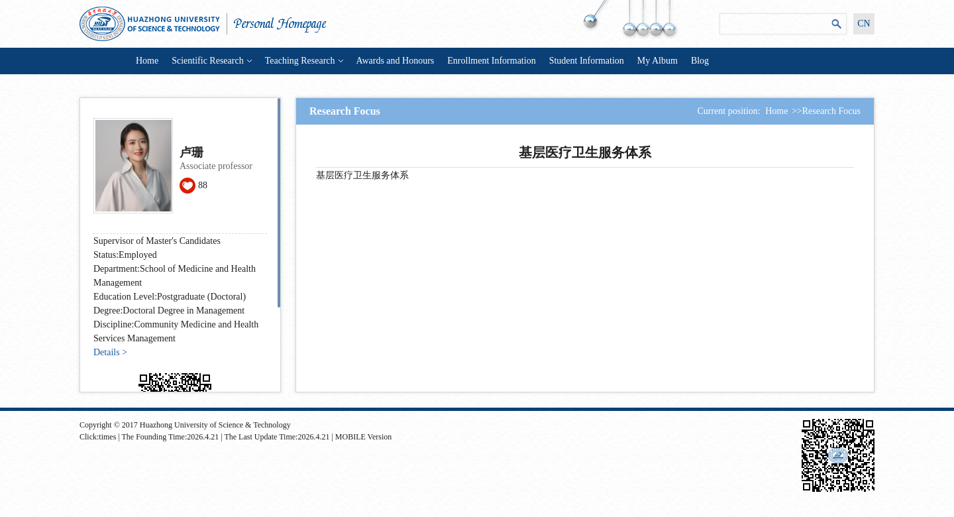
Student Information (586, 61)
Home (147, 61)
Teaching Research (304, 61)
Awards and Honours (395, 61)
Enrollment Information (491, 61)
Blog (700, 61)
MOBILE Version (363, 436)
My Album (657, 61)
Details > (110, 352)
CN (863, 24)
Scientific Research (211, 61)
